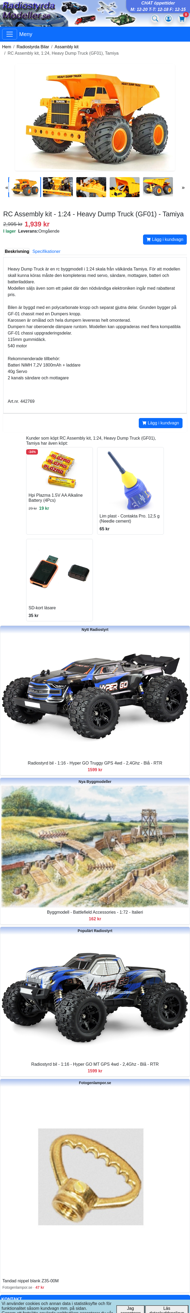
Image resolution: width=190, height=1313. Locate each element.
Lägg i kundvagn (165, 239)
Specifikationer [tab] (47, 251)
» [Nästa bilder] (183, 187)
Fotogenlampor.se (95, 1083)
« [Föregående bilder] (6, 187)
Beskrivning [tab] (17, 251)
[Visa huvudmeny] (9, 34)
